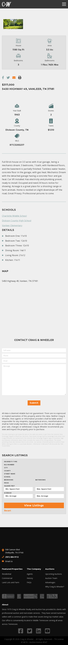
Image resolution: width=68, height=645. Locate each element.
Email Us (9, 561)
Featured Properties (12, 569)
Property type (10, 461)
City (6, 467)
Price (6, 483)
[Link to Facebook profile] (20, 631)
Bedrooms (8, 480)
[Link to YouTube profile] (47, 631)
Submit (34, 403)
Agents (30, 574)
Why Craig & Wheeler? (54, 587)
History (30, 578)
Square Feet (9, 486)
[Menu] (64, 4)
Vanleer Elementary (12, 225)
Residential (6, 574)
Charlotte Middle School (14, 215)
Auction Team (51, 578)
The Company (34, 569)
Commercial (7, 578)
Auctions (49, 569)
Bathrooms (40, 480)
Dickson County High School (16, 220)
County (7, 471)
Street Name (9, 474)
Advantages (50, 582)
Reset (7, 511)
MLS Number (9, 464)
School (7, 477)
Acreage (7, 493)
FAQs (29, 582)
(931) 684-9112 (12, 557)
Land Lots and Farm (10, 582)
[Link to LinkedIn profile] (38, 631)
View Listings (34, 505)
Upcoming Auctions (53, 574)
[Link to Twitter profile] (29, 631)
